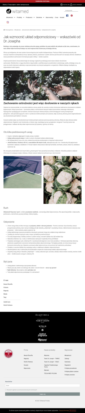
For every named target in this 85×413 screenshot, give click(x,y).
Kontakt (62, 17)
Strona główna (9, 30)
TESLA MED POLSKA (50, 373)
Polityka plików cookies (71, 371)
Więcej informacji (64, 410)
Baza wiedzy (49, 17)
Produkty (19, 17)
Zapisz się (42, 394)
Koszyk (26, 365)
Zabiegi (67, 358)
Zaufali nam (6, 302)
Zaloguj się (66, 4)
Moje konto (27, 368)
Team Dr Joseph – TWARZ (52, 358)
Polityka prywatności (71, 368)
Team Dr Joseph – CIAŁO (51, 362)
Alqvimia (46, 355)
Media (5, 294)
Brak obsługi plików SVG (61, 5)
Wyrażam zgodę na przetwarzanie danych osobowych (21, 390)
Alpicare (46, 370)
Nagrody (5, 290)
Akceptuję (73, 410)
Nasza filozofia (7, 284)
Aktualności (9, 17)
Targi (4, 297)
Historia (5, 287)
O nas (56, 17)
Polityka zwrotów (70, 375)
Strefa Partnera (7, 305)
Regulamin (68, 365)
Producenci (29, 17)
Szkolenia (39, 17)
